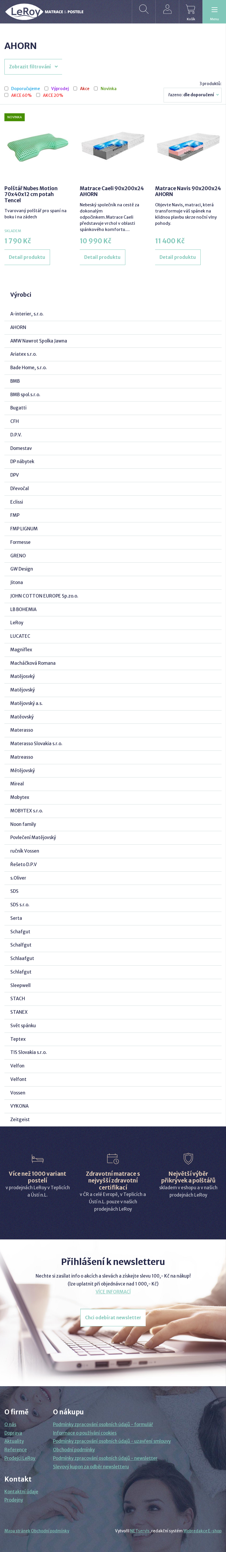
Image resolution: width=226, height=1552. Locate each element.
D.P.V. (16, 435)
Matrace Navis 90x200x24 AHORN (188, 191)
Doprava (13, 1433)
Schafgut (20, 931)
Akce (84, 89)
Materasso (21, 730)
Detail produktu (27, 257)
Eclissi (16, 502)
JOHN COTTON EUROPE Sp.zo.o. (44, 596)
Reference (15, 1450)
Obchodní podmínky (74, 1450)
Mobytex (19, 797)
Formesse (20, 542)
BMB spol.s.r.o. (25, 394)
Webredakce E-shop (202, 1531)
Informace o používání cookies (85, 1433)
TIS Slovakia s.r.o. (28, 1052)
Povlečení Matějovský (33, 837)
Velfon (17, 1066)
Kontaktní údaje (21, 1491)
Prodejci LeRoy (19, 1458)
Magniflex (21, 649)
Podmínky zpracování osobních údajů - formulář (103, 1424)
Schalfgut (20, 945)
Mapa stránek (17, 1531)
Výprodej (60, 89)
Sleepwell (20, 985)
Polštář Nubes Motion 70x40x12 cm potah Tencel (31, 194)
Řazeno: (194, 95)
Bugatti (18, 408)
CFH (14, 421)
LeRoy (16, 622)
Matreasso (21, 757)
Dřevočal (19, 488)
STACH (17, 998)
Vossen (17, 1093)
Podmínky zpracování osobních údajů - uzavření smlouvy (112, 1441)
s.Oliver (18, 878)
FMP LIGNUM (24, 529)
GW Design (21, 569)
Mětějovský (22, 770)
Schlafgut (20, 972)
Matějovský (22, 690)
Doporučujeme (25, 89)
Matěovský (22, 717)
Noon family (23, 824)
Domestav (21, 448)
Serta (16, 918)
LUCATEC (20, 636)
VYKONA (19, 1106)
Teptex (18, 1039)
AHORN (18, 327)
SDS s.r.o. (19, 904)
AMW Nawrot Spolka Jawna (38, 341)
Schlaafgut (22, 958)
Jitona (16, 582)
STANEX (19, 1012)
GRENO (18, 556)
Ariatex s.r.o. (23, 354)
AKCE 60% (21, 95)
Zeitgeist (20, 1119)
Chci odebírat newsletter (113, 1317)
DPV (14, 475)
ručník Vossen (24, 851)
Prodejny (13, 1500)
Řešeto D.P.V (23, 864)
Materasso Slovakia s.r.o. (36, 743)
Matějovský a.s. (26, 703)
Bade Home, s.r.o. (28, 367)
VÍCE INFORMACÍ (113, 1292)
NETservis (139, 1531)
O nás (10, 1424)
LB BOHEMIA (23, 609)
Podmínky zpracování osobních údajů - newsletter (105, 1458)
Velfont (18, 1079)
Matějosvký (22, 676)
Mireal (17, 784)
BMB (15, 381)
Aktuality (14, 1441)
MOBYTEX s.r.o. (26, 811)
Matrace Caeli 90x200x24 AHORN (112, 191)
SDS (14, 891)
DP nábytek (22, 461)
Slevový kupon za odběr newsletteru (91, 1467)
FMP (14, 515)
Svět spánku (23, 1025)
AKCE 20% (53, 95)
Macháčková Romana (33, 663)
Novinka (109, 89)
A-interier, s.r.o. (27, 314)
